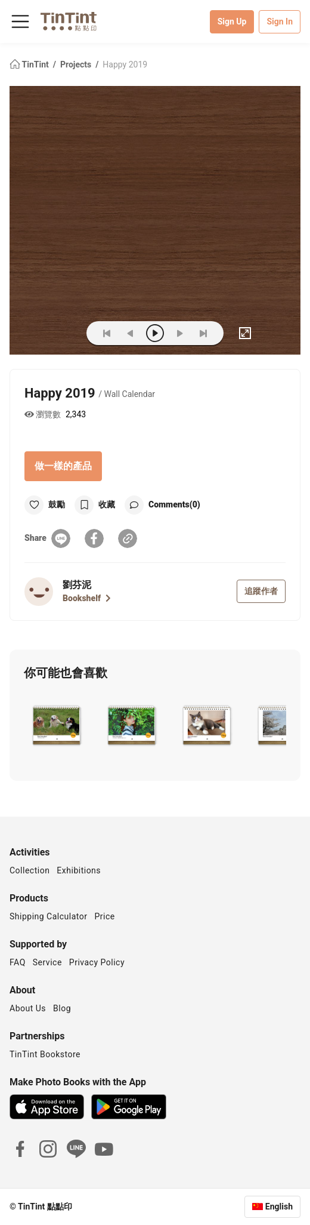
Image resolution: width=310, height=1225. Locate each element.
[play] (155, 333)
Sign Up (232, 21)
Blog (62, 1008)
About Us (28, 1008)
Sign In (279, 21)
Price (105, 916)
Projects (77, 64)
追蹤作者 (261, 591)
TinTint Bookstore (45, 1054)
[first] (107, 333)
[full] (245, 333)
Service (47, 962)
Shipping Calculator (49, 916)
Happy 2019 (125, 64)
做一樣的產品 (63, 466)
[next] (179, 333)
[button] (56, 724)
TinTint (30, 64)
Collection (29, 870)
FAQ (18, 962)
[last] (203, 333)
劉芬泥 (77, 584)
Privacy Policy (97, 962)
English (279, 1206)
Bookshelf (87, 598)
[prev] (131, 333)
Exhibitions (79, 870)
